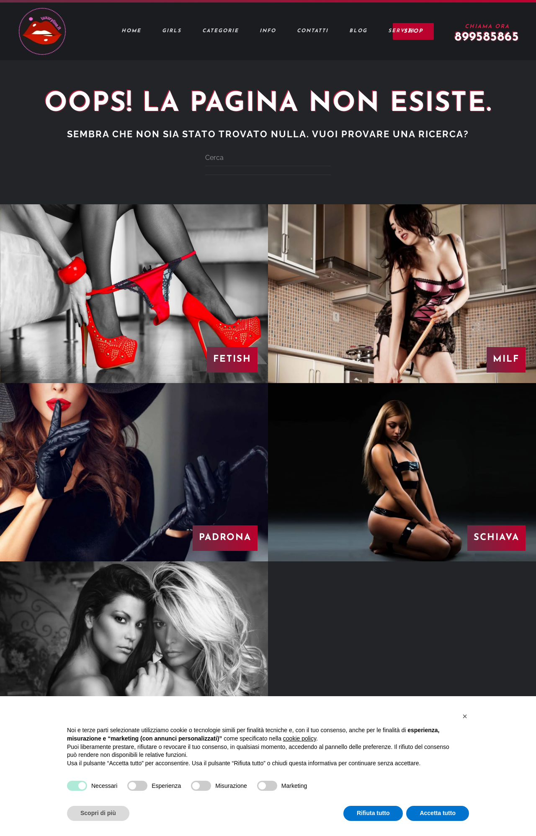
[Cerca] (268, 157)
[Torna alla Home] (42, 31)
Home (131, 30)
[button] (465, 716)
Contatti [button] (312, 30)
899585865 (487, 37)
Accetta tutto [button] (438, 813)
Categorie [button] (220, 30)
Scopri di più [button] (98, 813)
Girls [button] (171, 30)
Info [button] (268, 30)
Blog (358, 30)
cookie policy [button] (299, 738)
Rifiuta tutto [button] (373, 813)
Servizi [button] (401, 30)
